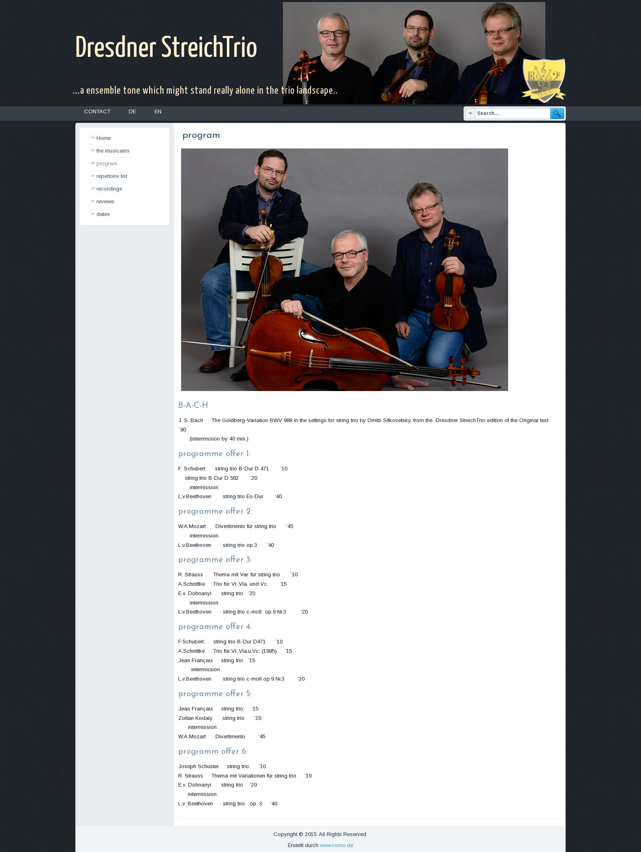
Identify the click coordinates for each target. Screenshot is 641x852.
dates (103, 214)
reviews (105, 201)
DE (132, 111)
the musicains (113, 151)
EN (158, 111)
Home (103, 138)
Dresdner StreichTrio (166, 49)
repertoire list (111, 176)
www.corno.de (336, 845)
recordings (109, 189)
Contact (97, 111)
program (106, 163)
